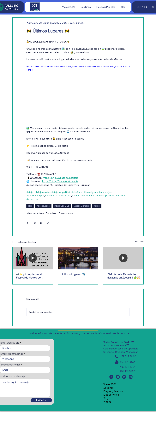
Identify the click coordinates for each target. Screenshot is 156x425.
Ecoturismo (51, 213)
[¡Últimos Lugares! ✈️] (78, 258)
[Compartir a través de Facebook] (27, 222)
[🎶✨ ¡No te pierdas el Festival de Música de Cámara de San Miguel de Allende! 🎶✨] (33, 258)
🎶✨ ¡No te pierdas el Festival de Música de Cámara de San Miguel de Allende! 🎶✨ (30, 276)
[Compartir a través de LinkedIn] (41, 222)
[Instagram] (130, 377)
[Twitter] (124, 377)
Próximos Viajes (66, 213)
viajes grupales (43, 206)
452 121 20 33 (127, 362)
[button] (67, 7)
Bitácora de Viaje (61, 206)
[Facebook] (111, 377)
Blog (105, 398)
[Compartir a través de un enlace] (48, 222)
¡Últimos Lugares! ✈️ (73, 274)
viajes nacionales (81, 206)
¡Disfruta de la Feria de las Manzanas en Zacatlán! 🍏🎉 (123, 276)
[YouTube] (117, 377)
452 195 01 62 (127, 371)
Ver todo (139, 241)
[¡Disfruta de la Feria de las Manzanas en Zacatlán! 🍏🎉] (123, 258)
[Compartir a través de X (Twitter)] (34, 222)
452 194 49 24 (128, 366)
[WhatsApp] (116, 362)
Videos (107, 401)
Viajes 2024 (109, 384)
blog (30, 206)
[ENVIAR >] (41, 400)
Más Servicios (111, 394)
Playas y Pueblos (113, 391)
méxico (96, 206)
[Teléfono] (116, 356)
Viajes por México (35, 213)
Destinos (108, 387)
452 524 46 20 (128, 356)
